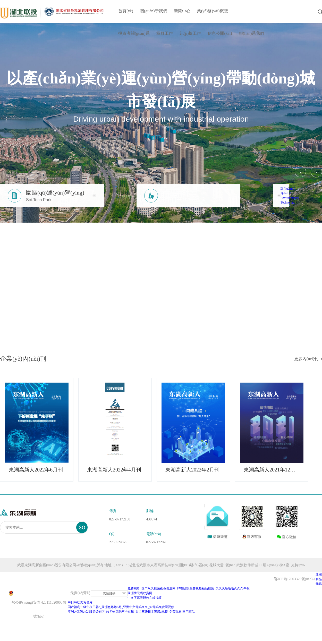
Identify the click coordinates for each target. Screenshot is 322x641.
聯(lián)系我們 (251, 33)
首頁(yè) (125, 11)
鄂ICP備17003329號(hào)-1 (295, 579)
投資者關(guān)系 (134, 33)
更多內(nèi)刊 (306, 359)
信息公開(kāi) (220, 33)
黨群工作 (164, 33)
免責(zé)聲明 (80, 593)
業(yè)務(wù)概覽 (212, 11)
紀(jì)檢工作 (190, 33)
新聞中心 (182, 11)
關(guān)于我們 (153, 11)
